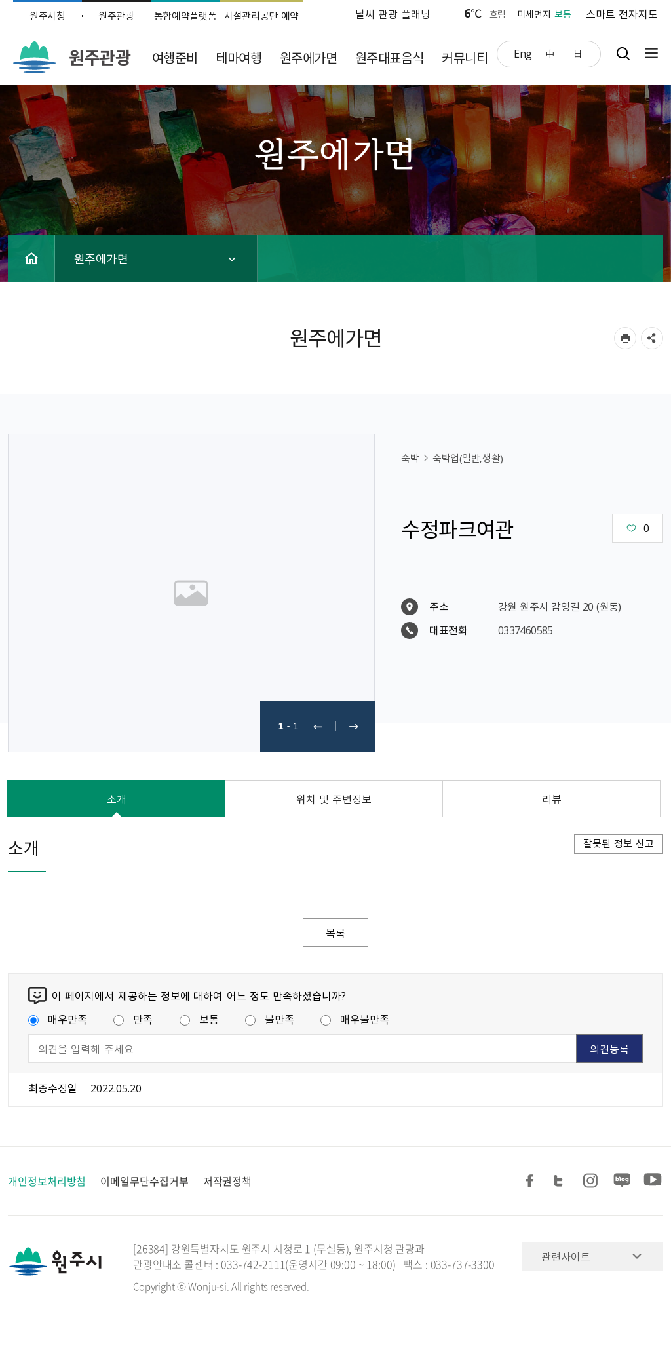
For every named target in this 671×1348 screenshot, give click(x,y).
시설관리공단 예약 (261, 16)
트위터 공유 (562, 1181)
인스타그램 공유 (592, 1181)
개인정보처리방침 (47, 1181)
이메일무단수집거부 (144, 1181)
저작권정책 (227, 1181)
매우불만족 (354, 1019)
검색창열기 (623, 53)
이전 (318, 726)
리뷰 (552, 799)
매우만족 (57, 1019)
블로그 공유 (622, 1181)
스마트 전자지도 (622, 14)
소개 (116, 799)
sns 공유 (652, 338)
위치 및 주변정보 (334, 799)
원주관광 (116, 16)
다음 (354, 726)
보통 (199, 1019)
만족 (133, 1019)
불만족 (269, 1019)
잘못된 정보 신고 (618, 843)
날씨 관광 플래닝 (393, 14)
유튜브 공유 (652, 1181)
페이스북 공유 (532, 1181)
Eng (523, 53)
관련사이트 (565, 1256)
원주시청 (47, 16)
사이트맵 (648, 53)
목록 (335, 932)
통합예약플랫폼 (185, 16)
